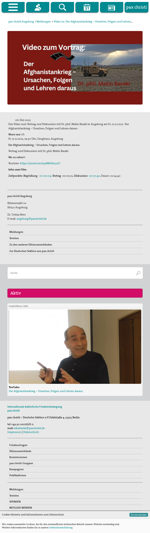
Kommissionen (18, 457)
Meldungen (43, 21)
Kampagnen (16, 469)
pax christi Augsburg (21, 21)
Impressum (14, 432)
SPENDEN (15, 501)
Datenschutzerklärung (60, 527)
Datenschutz (31, 432)
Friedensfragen (18, 445)
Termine (14, 238)
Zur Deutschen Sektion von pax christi (31, 251)
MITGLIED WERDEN (20, 507)
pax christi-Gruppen (21, 463)
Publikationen (17, 475)
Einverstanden (139, 514)
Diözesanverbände (20, 451)
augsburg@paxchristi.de (32, 218)
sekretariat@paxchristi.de (29, 428)
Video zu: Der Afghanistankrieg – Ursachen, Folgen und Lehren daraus (97, 21)
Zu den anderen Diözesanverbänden (30, 244)
